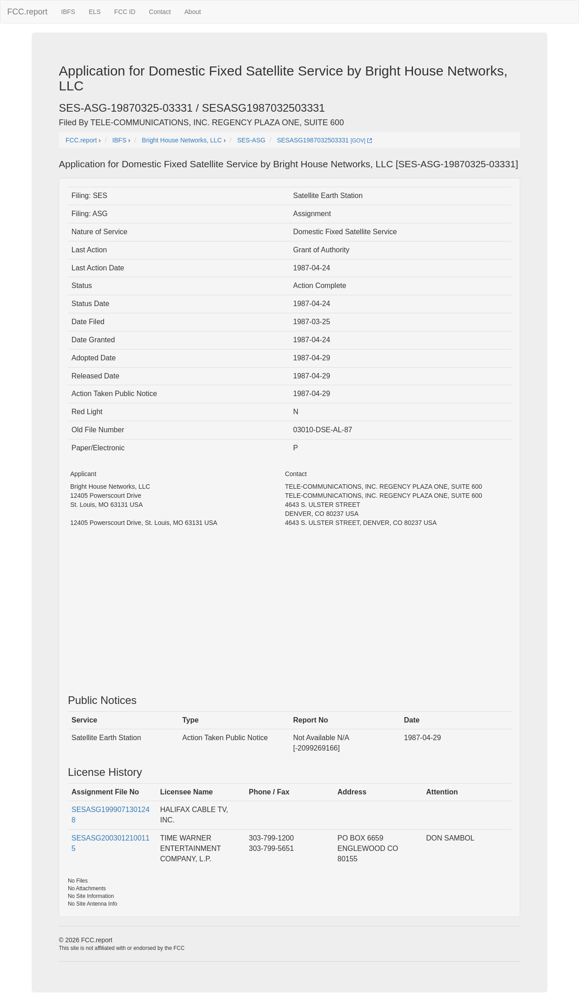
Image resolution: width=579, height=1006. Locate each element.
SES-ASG (251, 140)
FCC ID (125, 11)
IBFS (68, 11)
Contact (160, 11)
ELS (94, 11)
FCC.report (27, 11)
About (193, 11)
